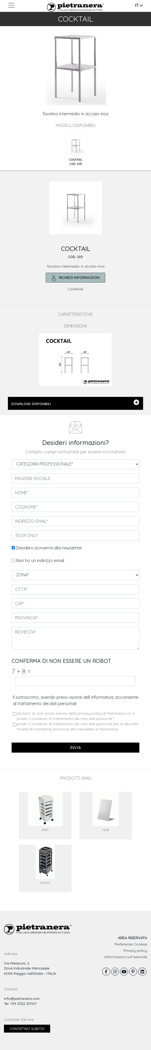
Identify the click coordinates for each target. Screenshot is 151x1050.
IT (139, 5)
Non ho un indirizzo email (40, 560)
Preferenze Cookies (131, 944)
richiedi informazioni (75, 278)
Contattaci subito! (27, 1029)
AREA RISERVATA (132, 937)
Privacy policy (135, 950)
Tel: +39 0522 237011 (20, 1003)
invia (75, 747)
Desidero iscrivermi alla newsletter (49, 547)
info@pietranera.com (22, 998)
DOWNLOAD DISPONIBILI (75, 403)
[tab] (75, 150)
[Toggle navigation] (11, 5)
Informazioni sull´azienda (126, 957)
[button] (11, 68)
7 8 (21, 671)
